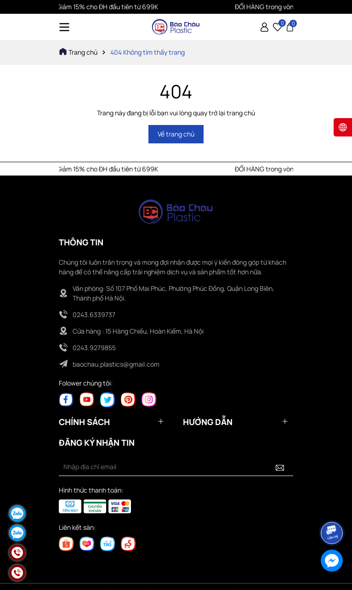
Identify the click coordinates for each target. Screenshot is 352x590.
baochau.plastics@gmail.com (116, 364)
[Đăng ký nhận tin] (280, 467)
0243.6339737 (94, 314)
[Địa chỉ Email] (176, 467)
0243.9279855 (94, 347)
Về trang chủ (176, 134)
